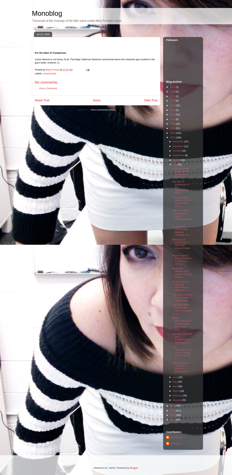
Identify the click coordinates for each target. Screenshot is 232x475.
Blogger (134, 467)
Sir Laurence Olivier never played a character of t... (181, 230)
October (177, 150)
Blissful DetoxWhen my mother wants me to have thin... (181, 324)
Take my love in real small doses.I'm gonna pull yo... (181, 367)
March (176, 391)
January (177, 400)
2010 (173, 114)
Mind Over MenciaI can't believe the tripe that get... (181, 272)
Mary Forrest (176, 437)
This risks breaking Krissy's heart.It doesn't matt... (182, 297)
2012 (173, 110)
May (175, 381)
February (178, 395)
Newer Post (42, 100)
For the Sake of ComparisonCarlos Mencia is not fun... (181, 259)
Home (97, 100)
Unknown (175, 443)
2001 (173, 419)
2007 (173, 128)
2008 (173, 123)
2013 (173, 105)
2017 (173, 96)
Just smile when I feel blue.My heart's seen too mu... (181, 309)
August (177, 160)
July (175, 164)
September (179, 155)
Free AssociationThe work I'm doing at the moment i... (181, 353)
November (178, 146)
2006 (173, 133)
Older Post (150, 100)
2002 (173, 415)
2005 (173, 137)
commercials (49, 73)
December (178, 141)
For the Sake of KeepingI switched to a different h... (180, 286)
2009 (173, 119)
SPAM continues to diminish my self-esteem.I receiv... (181, 172)
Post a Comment (48, 88)
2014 (173, 100)
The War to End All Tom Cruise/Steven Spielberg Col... (182, 338)
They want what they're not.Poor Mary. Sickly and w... (181, 201)
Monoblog (47, 13)
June (176, 377)
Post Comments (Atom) (103, 109)
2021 (173, 87)
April (175, 386)
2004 (173, 405)
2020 (173, 91)
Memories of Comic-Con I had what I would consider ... (181, 245)
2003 (173, 410)
